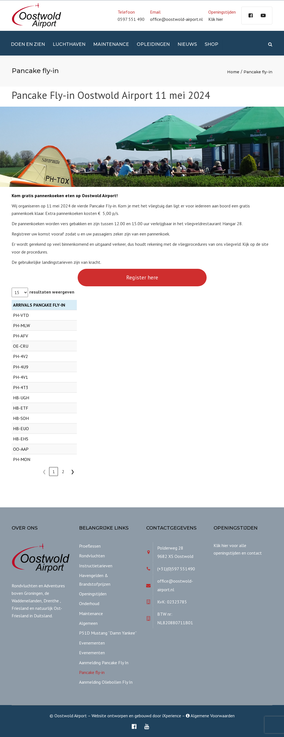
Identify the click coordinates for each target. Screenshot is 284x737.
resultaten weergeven (51, 292)
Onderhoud (89, 603)
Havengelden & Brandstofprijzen (94, 579)
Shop (211, 44)
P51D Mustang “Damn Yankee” (108, 633)
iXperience (171, 715)
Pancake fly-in (92, 672)
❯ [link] (72, 471)
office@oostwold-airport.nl (176, 19)
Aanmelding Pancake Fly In (103, 662)
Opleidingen (153, 44)
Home (233, 71)
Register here (142, 277)
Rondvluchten (92, 555)
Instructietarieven (95, 565)
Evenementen (92, 643)
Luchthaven (69, 44)
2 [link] (63, 471)
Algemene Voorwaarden (210, 715)
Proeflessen (90, 546)
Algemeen (88, 623)
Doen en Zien (28, 44)
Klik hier (215, 19)
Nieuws (187, 44)
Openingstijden (92, 593)
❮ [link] (44, 471)
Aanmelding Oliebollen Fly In (106, 682)
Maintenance (111, 44)
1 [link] (53, 471)
